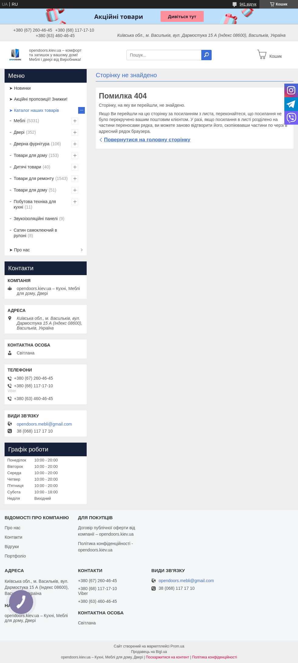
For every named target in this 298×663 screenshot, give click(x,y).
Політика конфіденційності (214, 657)
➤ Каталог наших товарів (34, 110)
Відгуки (12, 546)
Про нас (12, 527)
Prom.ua (177, 646)
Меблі (19, 120)
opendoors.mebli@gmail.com (44, 424)
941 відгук (248, 4)
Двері (19, 132)
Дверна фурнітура (32, 143)
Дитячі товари (27, 166)
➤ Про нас (19, 249)
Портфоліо (15, 556)
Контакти (13, 537)
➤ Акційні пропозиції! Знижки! (38, 99)
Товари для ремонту (34, 178)
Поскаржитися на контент (167, 657)
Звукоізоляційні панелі (36, 218)
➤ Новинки (20, 88)
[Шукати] (206, 55)
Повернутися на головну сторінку (147, 140)
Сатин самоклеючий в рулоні (35, 233)
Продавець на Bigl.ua (149, 652)
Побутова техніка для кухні (35, 204)
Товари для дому (30, 155)
